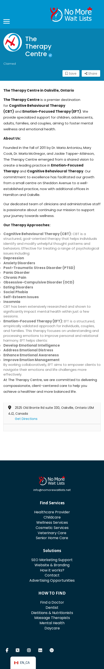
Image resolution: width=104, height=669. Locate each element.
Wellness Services (52, 522)
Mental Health (52, 623)
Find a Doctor (52, 602)
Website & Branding (52, 565)
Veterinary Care (52, 533)
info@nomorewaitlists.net (52, 490)
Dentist (52, 607)
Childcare (52, 517)
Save (70, 73)
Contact (52, 575)
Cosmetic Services (52, 527)
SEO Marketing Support (52, 559)
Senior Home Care (52, 537)
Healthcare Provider (52, 512)
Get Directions (26, 419)
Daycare (52, 628)
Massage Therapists (52, 617)
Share (91, 73)
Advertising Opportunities (52, 580)
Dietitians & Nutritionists (52, 612)
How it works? (52, 570)
